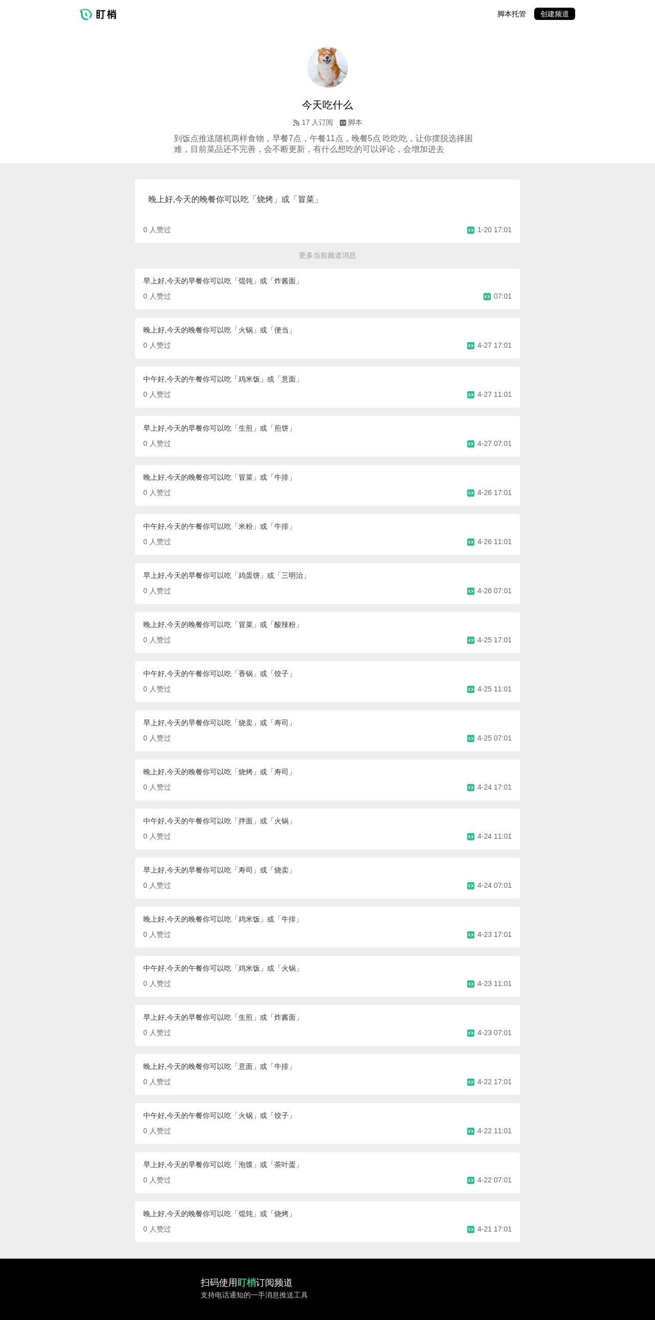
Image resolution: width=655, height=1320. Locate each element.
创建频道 (554, 14)
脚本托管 (511, 14)
